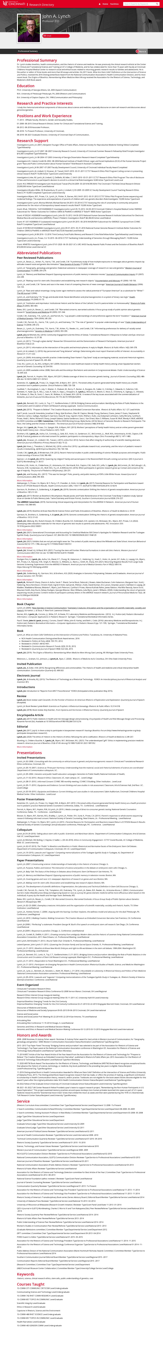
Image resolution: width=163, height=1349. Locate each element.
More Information (24, 480)
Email (49, 36)
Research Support (119, 51)
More (142, 51)
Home (105, 4)
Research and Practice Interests (65, 51)
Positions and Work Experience (95, 51)
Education (44, 51)
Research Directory (41, 5)
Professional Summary (28, 51)
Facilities (114, 4)
